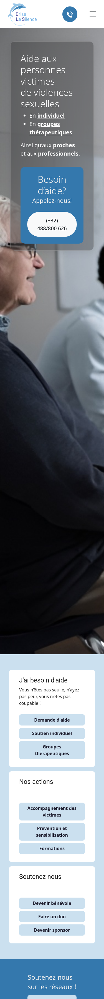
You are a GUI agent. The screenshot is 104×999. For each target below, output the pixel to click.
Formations (52, 848)
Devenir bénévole (52, 903)
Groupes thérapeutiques (52, 750)
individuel (51, 115)
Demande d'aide (52, 720)
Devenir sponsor (52, 930)
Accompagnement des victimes (52, 811)
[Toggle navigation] (89, 14)
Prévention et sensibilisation (52, 831)
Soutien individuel (52, 733)
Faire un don (52, 917)
